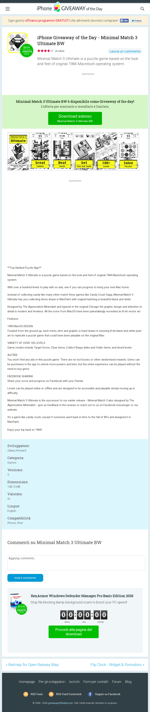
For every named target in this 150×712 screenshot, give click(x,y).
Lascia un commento (125, 51)
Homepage (27, 682)
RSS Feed (36, 694)
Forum (116, 682)
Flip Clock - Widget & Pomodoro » (117, 664)
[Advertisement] (89, 84)
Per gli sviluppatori (52, 682)
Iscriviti (74, 682)
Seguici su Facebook (107, 694)
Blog (128, 682)
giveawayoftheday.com (60, 703)
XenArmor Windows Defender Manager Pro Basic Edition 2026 (82, 596)
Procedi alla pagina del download (73, 631)
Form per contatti (95, 682)
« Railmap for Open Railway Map (32, 664)
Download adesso (75, 119)
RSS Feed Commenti (68, 694)
